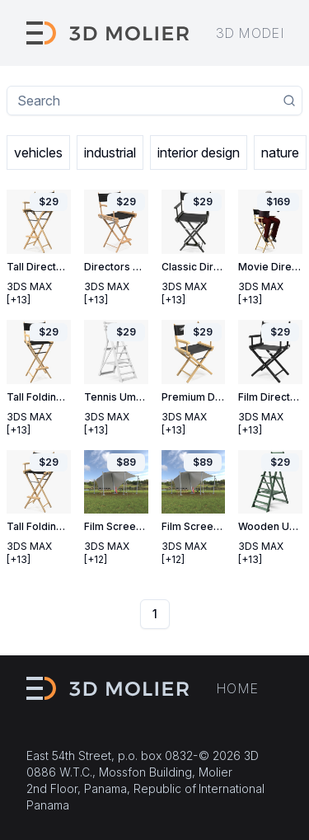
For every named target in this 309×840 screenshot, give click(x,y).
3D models (256, 33)
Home (237, 688)
